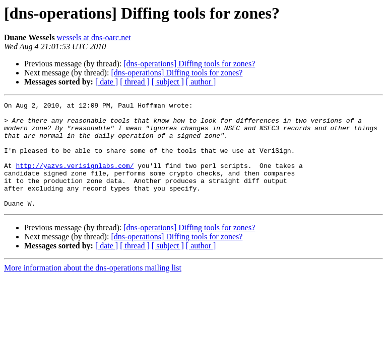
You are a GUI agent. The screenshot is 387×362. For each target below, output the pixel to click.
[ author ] (201, 81)
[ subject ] (168, 81)
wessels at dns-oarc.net (94, 37)
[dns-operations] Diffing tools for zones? (189, 63)
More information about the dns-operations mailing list (92, 289)
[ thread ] (135, 81)
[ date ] (106, 81)
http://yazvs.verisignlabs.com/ (75, 179)
